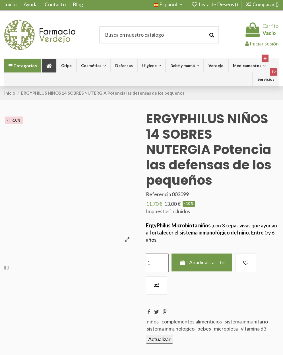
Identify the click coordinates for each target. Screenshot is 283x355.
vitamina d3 (253, 328)
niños (153, 321)
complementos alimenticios (192, 321)
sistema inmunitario (246, 321)
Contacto (56, 4)
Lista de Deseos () (215, 4)
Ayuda (31, 4)
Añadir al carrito (201, 262)
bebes (204, 328)
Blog (78, 4)
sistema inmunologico (171, 328)
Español (169, 4)
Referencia (158, 194)
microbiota (226, 328)
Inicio (10, 4)
